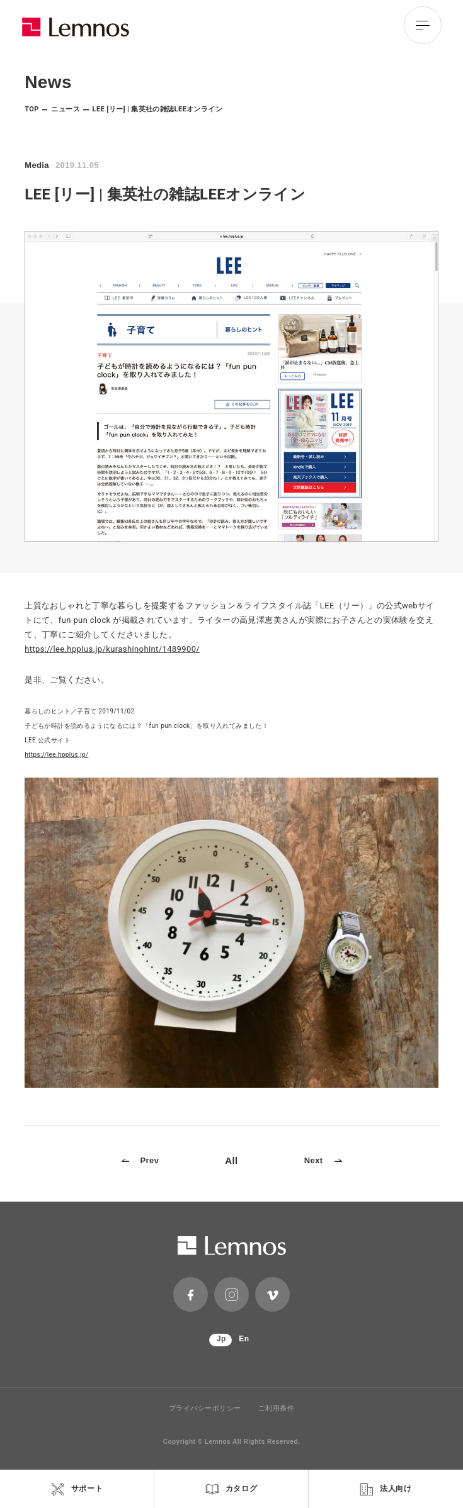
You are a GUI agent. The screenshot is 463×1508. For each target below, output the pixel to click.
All (231, 1160)
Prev (140, 1160)
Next (323, 1160)
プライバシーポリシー (205, 1408)
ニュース (65, 109)
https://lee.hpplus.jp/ (56, 754)
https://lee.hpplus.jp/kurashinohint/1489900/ (112, 649)
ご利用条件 (276, 1408)
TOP (32, 109)
